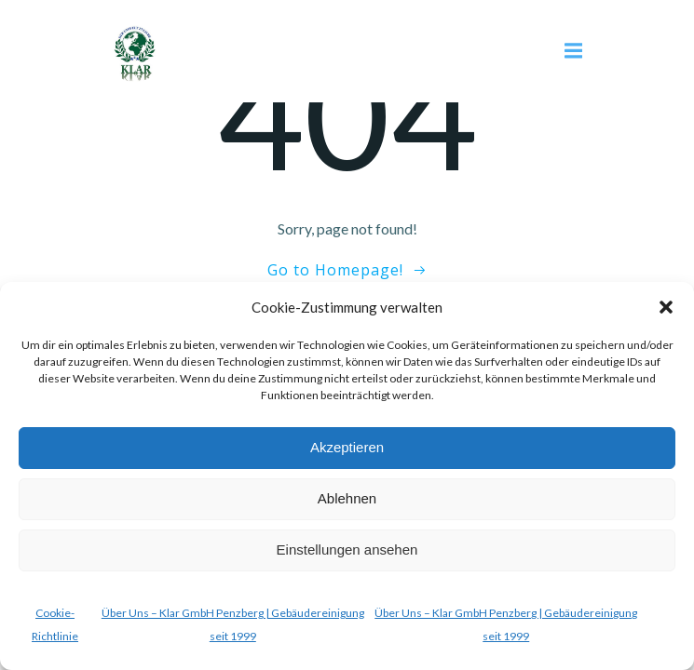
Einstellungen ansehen (347, 549)
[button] (666, 307)
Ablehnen (347, 498)
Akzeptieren (347, 447)
